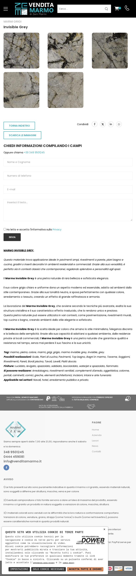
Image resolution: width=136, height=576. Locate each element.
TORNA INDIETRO (19, 125)
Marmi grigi (12, 21)
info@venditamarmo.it (23, 461)
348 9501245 (14, 452)
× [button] (104, 529)
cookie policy (68, 563)
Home (95, 429)
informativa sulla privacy (44, 563)
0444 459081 (14, 456)
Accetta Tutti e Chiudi (85, 569)
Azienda (96, 435)
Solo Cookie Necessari (48, 569)
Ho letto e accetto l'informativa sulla (34, 229)
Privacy (57, 229)
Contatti (96, 451)
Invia (12, 237)
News (95, 446)
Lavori (95, 440)
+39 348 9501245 (34, 152)
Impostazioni (19, 569)
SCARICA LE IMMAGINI (22, 135)
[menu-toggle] (6, 9)
